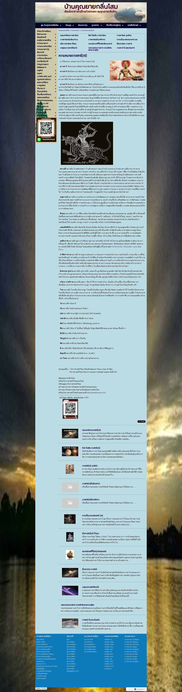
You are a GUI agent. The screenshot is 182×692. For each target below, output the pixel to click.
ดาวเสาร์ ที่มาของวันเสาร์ (90, 620)
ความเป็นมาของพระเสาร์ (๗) (92, 515)
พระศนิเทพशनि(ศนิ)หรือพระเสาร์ (94, 551)
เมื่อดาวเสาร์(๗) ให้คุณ (90, 533)
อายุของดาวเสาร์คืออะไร (90, 587)
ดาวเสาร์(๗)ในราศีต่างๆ (90, 499)
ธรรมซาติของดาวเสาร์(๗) (91, 430)
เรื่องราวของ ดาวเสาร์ (89, 569)
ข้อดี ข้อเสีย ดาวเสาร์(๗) (91, 448)
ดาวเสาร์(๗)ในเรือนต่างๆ (91, 483)
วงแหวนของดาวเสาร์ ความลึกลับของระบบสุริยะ (77, 605)
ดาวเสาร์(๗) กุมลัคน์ (89, 466)
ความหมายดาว (75, 30)
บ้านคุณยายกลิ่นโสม (64, 30)
